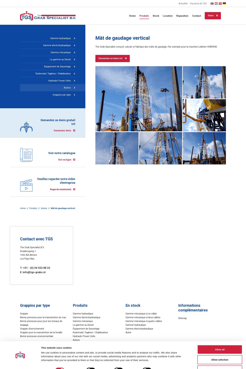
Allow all (220, 340)
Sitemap (182, 318)
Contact (196, 15)
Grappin (24, 313)
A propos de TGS (198, 3)
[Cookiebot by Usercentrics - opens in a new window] (20, 363)
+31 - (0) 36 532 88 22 (36, 267)
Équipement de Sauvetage (57, 66)
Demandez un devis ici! (111, 58)
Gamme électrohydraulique (57, 45)
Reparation (182, 15)
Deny (220, 360)
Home (132, 15)
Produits (144, 15)
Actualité (183, 3)
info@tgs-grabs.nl (34, 272)
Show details (164, 361)
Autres (67, 87)
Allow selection (219, 350)
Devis (211, 15)
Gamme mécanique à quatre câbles (144, 321)
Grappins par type (62, 94)
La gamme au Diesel (60, 59)
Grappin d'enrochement (32, 328)
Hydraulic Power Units (59, 80)
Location (168, 15)
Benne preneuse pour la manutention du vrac (43, 317)
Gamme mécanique (61, 52)
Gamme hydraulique (60, 38)
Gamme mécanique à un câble (141, 313)
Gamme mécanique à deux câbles (143, 317)
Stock (156, 15)
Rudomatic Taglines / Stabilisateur (53, 73)
